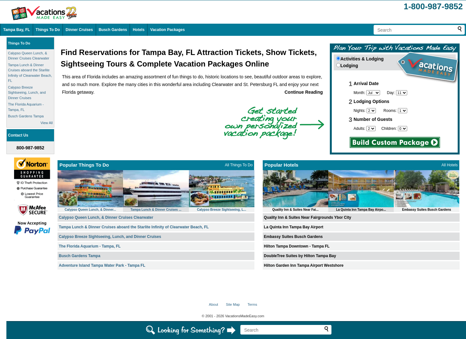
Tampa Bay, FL (16, 30)
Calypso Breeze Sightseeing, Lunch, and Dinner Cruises (27, 92)
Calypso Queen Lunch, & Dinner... (90, 209)
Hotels (138, 30)
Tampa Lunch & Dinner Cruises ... (155, 209)
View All (47, 123)
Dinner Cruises (79, 30)
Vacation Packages (167, 30)
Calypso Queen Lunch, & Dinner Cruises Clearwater (106, 217)
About (213, 304)
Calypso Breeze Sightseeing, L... (221, 209)
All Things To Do (238, 165)
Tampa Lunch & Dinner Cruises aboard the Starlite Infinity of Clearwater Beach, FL (134, 227)
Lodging (349, 65)
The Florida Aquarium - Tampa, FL (89, 246)
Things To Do (48, 30)
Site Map (233, 304)
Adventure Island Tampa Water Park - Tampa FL (102, 265)
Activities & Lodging (362, 58)
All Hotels (449, 165)
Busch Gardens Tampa (26, 116)
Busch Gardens (113, 30)
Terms (252, 304)
